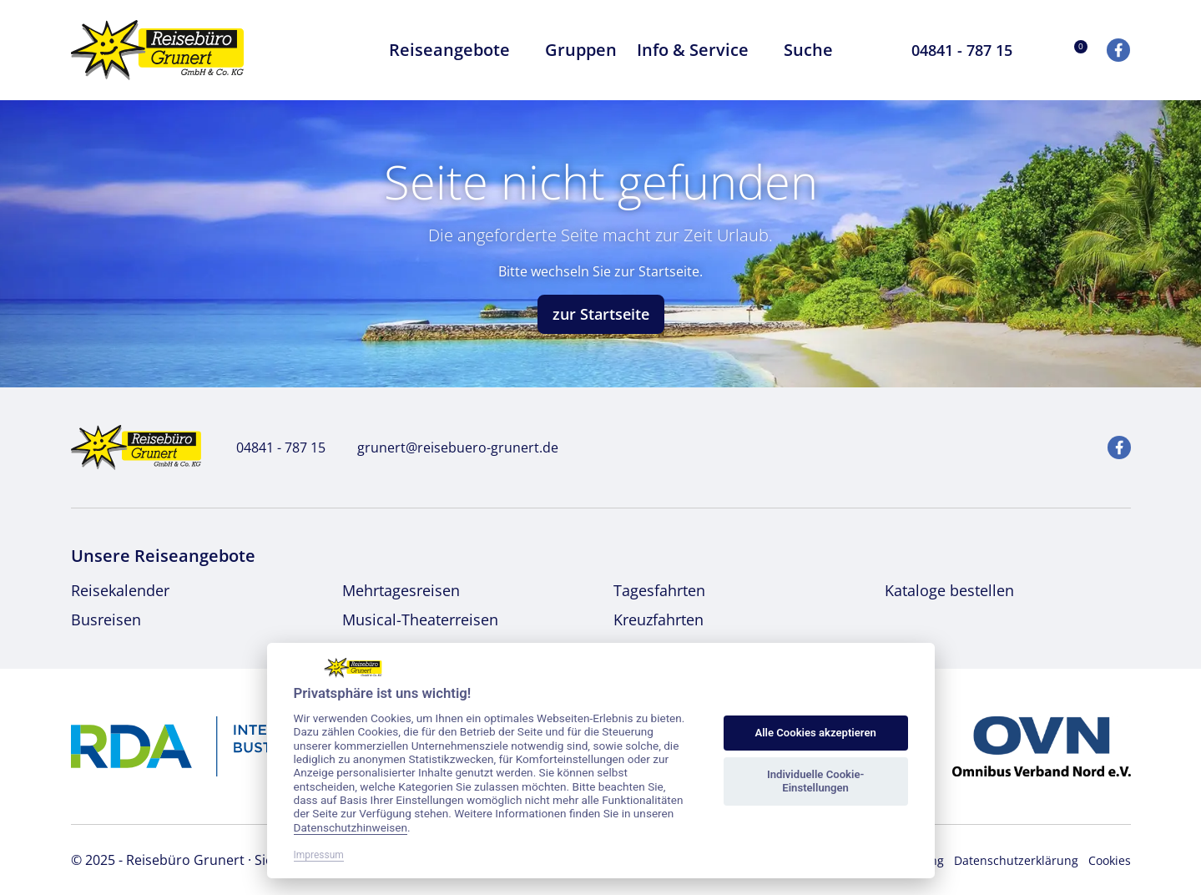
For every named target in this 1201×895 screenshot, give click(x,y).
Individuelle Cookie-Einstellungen (815, 781)
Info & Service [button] (700, 49)
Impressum (319, 855)
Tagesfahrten (659, 590)
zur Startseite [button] (601, 314)
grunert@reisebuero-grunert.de (448, 447)
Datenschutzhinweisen (351, 827)
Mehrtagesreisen (401, 590)
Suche (808, 49)
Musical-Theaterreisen (420, 619)
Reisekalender (120, 590)
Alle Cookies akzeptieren (815, 732)
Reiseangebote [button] (457, 49)
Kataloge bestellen (949, 590)
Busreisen (106, 619)
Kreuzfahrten (658, 619)
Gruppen (581, 49)
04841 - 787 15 (271, 447)
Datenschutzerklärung (1016, 860)
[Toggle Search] (865, 50)
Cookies (1109, 860)
